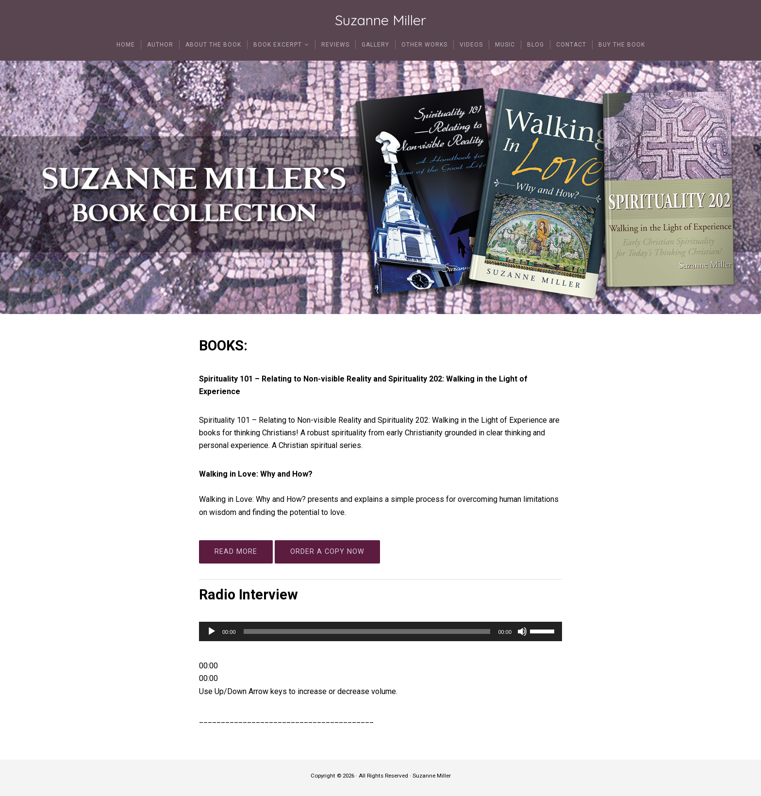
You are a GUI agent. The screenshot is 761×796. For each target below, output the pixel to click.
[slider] (367, 631)
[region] (380, 188)
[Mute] (522, 631)
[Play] (211, 631)
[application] (380, 631)
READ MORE (236, 551)
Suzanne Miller (380, 20)
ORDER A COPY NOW (327, 551)
